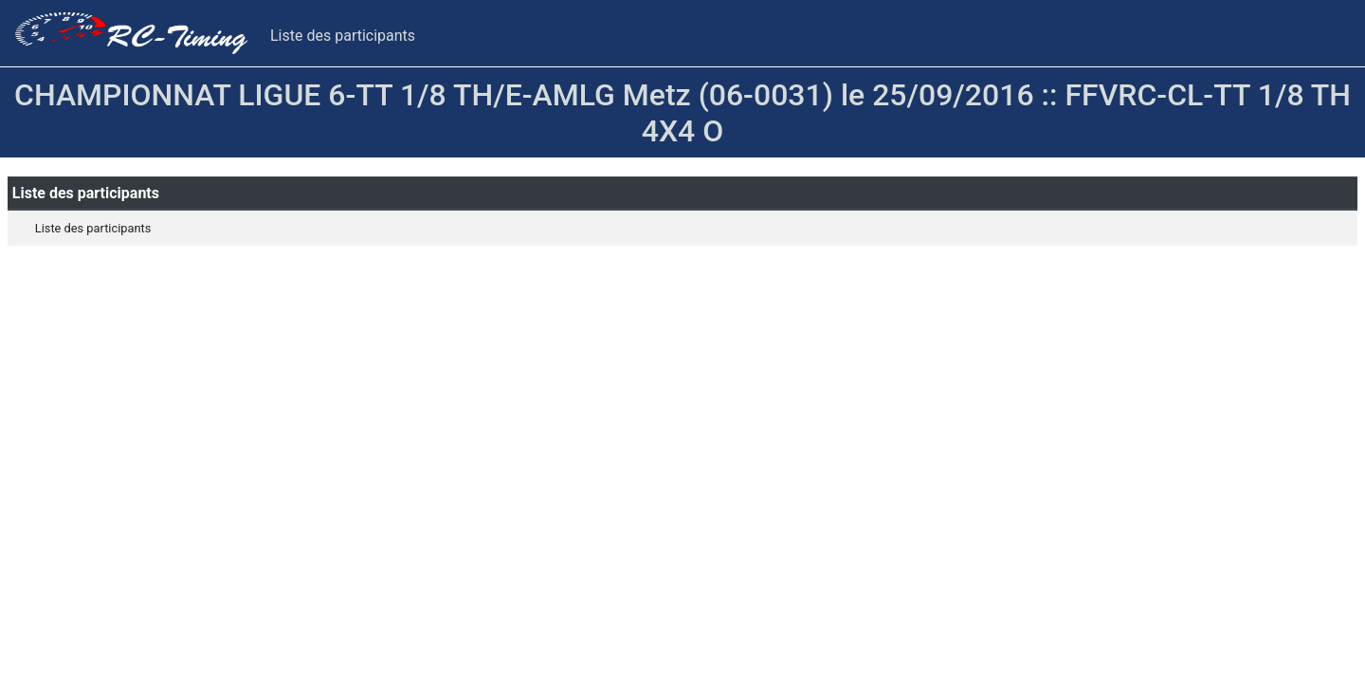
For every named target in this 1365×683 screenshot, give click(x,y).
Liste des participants (342, 36)
